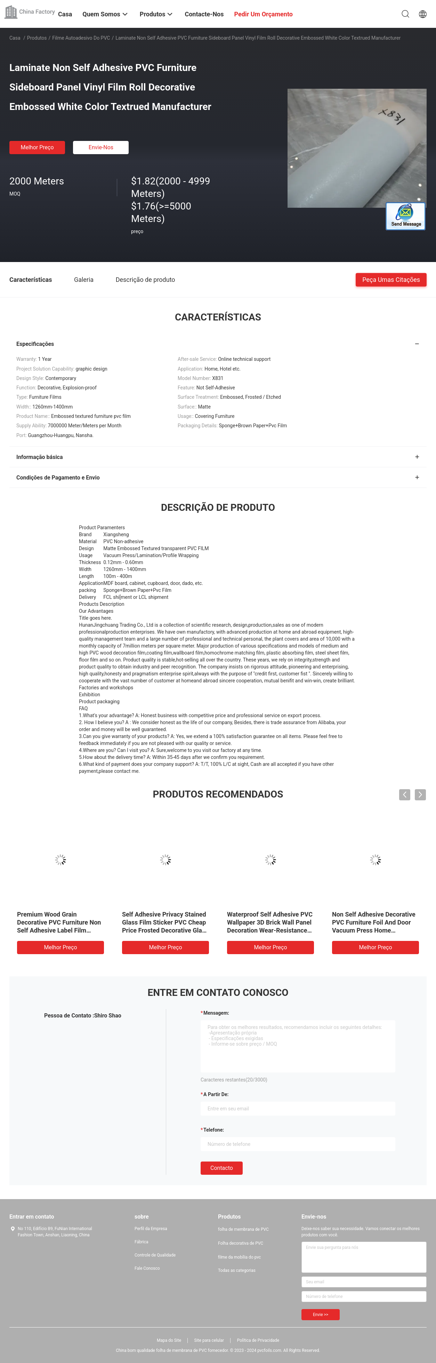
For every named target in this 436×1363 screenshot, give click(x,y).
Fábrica (141, 1241)
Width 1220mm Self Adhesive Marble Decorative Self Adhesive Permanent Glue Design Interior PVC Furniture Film (373, 930)
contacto (221, 1168)
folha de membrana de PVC (243, 1229)
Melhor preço (37, 147)
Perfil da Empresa (151, 1228)
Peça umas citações (391, 279)
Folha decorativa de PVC (240, 1243)
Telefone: (213, 1130)
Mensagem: (216, 1013)
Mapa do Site (169, 1340)
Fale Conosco (147, 1268)
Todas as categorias (237, 1270)
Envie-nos (101, 147)
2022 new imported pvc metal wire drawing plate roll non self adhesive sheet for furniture (165, 922)
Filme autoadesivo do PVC (81, 38)
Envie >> (320, 1314)
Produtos (37, 38)
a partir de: (215, 1094)
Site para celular (209, 1340)
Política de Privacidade (258, 1340)
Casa (15, 38)
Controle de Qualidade (155, 1255)
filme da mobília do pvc (239, 1257)
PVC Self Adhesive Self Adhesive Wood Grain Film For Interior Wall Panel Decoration (269, 922)
